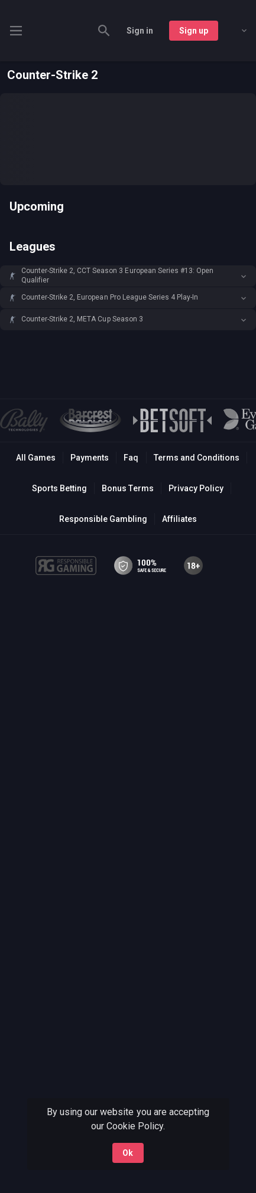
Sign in (140, 30)
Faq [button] (131, 457)
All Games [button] (36, 457)
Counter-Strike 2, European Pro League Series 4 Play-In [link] (109, 297)
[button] (128, 276)
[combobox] (235, 30)
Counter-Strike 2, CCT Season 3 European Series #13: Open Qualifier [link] (117, 275)
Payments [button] (89, 457)
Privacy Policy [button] (195, 488)
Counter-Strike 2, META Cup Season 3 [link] (82, 319)
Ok (127, 1153)
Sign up (193, 30)
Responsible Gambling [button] (103, 519)
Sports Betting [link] (59, 488)
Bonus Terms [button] (127, 488)
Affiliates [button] (179, 519)
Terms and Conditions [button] (196, 457)
